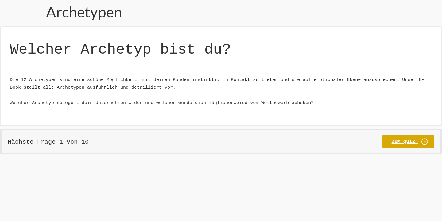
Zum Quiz (405, 136)
